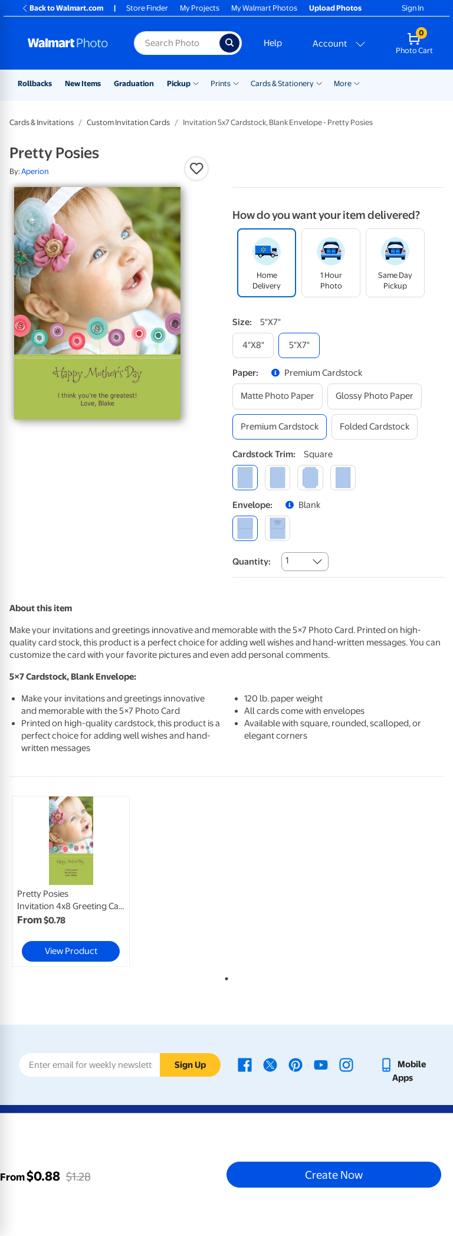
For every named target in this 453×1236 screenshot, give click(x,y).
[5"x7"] (299, 345)
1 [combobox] (286, 560)
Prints (221, 83)
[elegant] (310, 477)
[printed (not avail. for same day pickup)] (277, 528)
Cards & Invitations (41, 122)
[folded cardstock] (374, 427)
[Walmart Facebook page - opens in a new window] (245, 1064)
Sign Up (190, 1065)
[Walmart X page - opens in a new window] (270, 1064)
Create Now (334, 1174)
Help (273, 43)
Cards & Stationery (282, 83)
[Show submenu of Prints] (235, 83)
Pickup (179, 83)
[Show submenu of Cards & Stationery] (319, 83)
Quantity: (251, 561)
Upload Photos (335, 8)
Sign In (413, 8)
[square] (245, 477)
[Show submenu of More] (356, 83)
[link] (70, 881)
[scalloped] (343, 477)
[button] (196, 169)
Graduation (134, 83)
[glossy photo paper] (374, 396)
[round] (277, 477)
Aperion (35, 171)
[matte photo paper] (277, 396)
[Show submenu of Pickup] (195, 83)
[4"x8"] (253, 345)
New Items (83, 83)
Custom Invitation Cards (128, 122)
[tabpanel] (82, 881)
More (343, 83)
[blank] (245, 528)
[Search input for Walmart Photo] (176, 43)
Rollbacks (35, 83)
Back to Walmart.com (62, 8)
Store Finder (147, 8)
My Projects (199, 8)
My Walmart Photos (264, 8)
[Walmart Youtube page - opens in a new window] (321, 1064)
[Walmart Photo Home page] (68, 43)
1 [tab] (224, 976)
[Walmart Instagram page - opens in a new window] (346, 1064)
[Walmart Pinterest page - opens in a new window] (295, 1064)
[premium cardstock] (279, 427)
